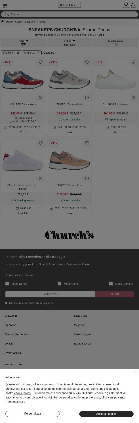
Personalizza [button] (32, 413)
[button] (136, 373)
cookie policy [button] (22, 393)
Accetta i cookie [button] (106, 413)
